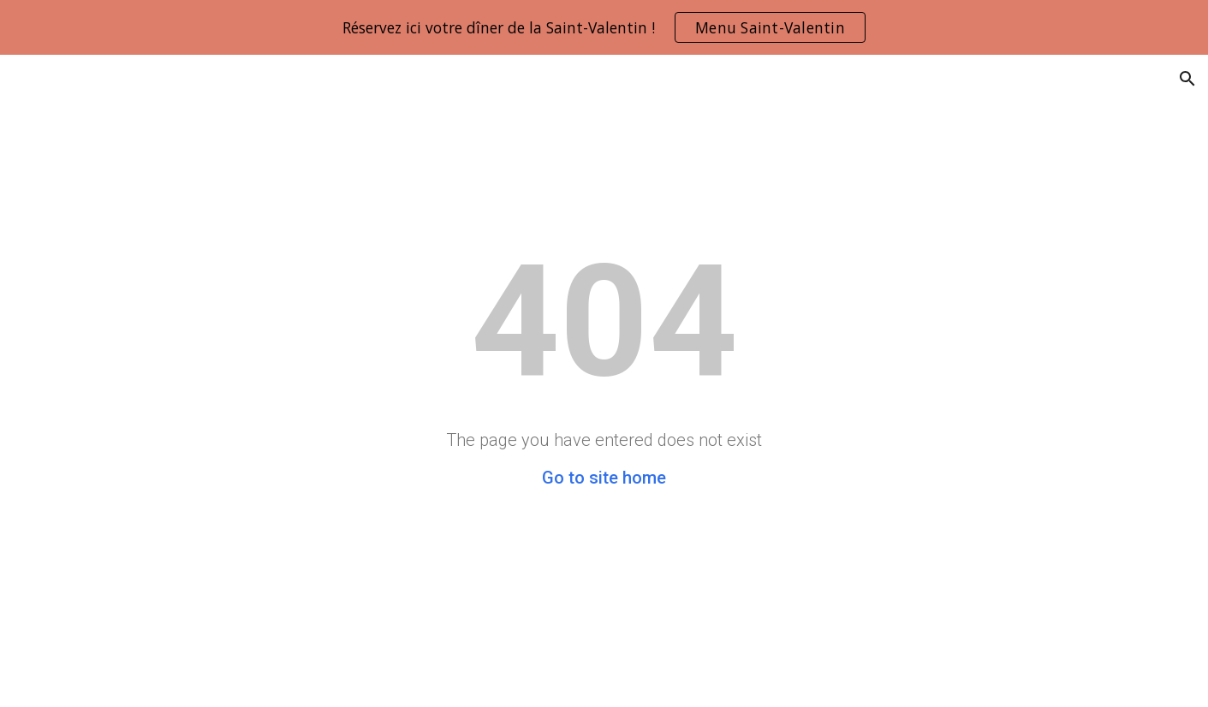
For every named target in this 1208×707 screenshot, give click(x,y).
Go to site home (604, 477)
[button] (1187, 78)
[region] (604, 27)
